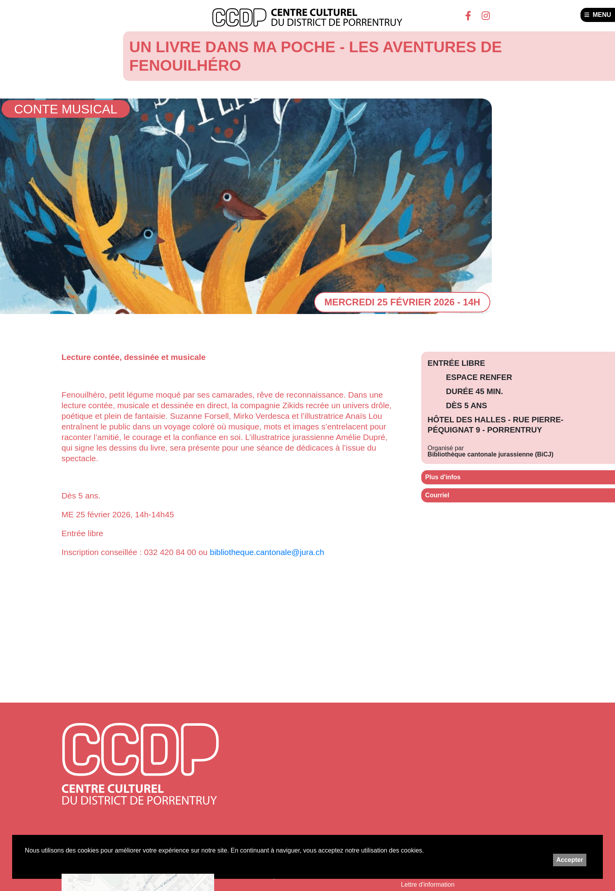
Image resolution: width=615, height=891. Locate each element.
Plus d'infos (442, 477)
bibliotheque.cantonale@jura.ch (267, 552)
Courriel (437, 495)
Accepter (569, 859)
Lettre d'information (427, 884)
